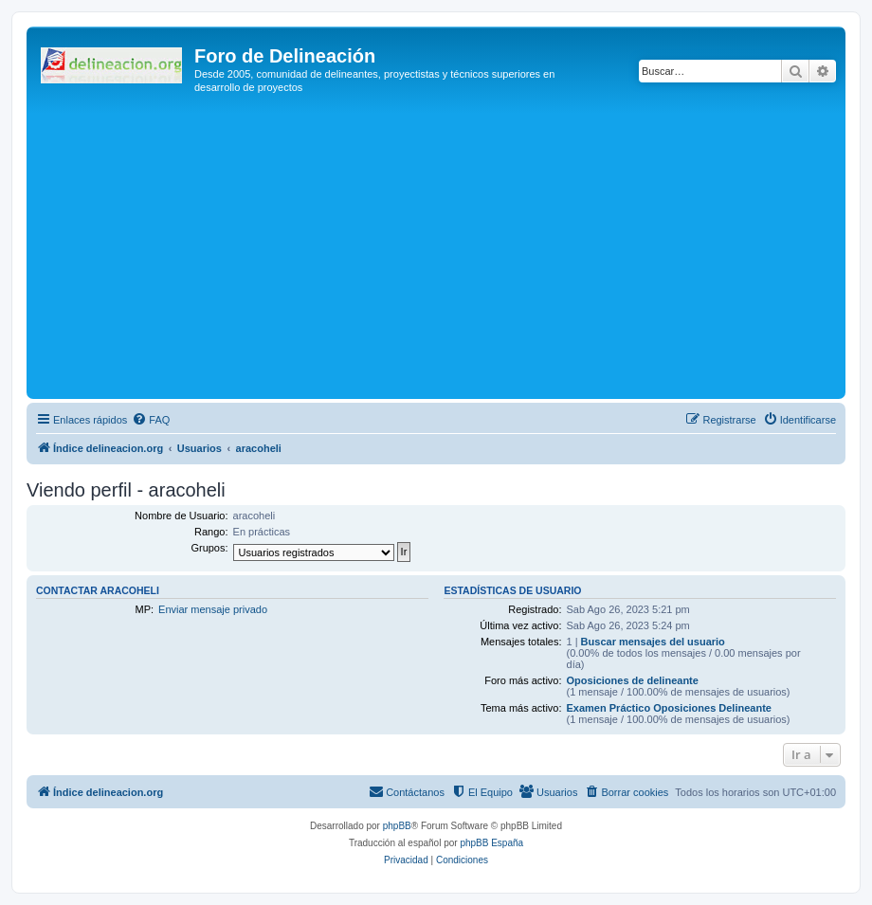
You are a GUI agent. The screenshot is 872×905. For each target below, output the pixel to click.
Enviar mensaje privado (212, 609)
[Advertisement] (451, 252)
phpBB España (491, 843)
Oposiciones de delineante (633, 680)
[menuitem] (151, 419)
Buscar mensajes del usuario (653, 641)
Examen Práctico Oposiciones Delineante (669, 708)
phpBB (397, 826)
